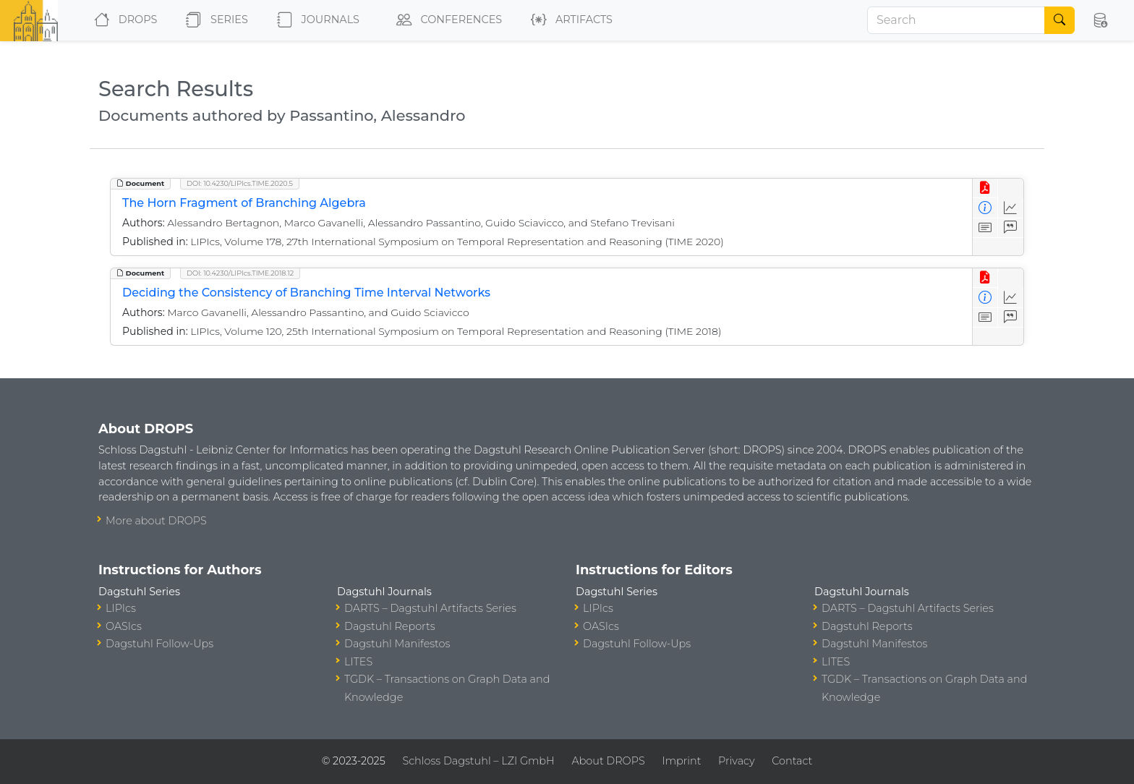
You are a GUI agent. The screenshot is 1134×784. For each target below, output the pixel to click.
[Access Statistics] (1010, 208)
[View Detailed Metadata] (985, 208)
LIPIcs (121, 608)
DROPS (122, 20)
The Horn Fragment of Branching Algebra (244, 203)
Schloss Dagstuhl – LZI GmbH (478, 760)
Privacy (736, 760)
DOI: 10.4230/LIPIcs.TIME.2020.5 (240, 183)
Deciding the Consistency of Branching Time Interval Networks (306, 292)
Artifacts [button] (569, 20)
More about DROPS (156, 520)
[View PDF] (985, 188)
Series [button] (213, 20)
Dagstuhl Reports (389, 626)
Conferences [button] (446, 20)
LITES (358, 661)
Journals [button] (315, 20)
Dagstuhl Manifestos (397, 643)
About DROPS (607, 760)
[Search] (956, 20)
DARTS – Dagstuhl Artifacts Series (430, 608)
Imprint (681, 760)
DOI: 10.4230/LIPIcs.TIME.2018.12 (240, 273)
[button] (1100, 20)
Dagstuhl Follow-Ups (159, 643)
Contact (792, 760)
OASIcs (124, 626)
